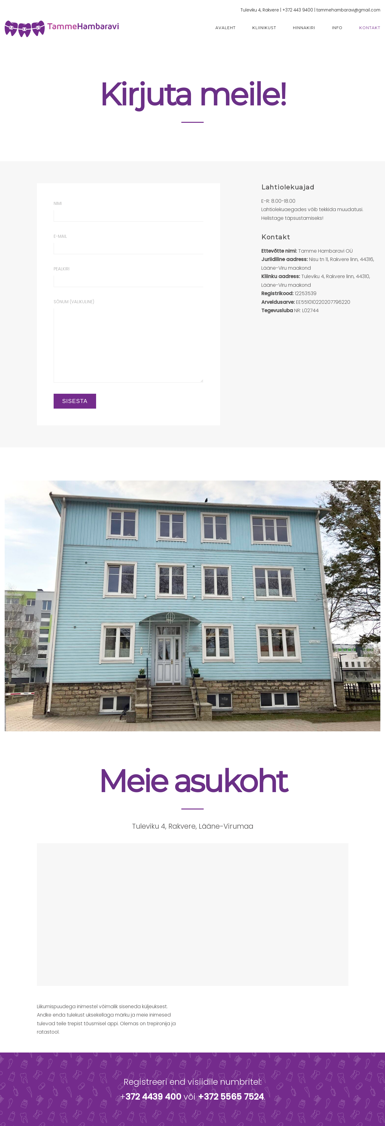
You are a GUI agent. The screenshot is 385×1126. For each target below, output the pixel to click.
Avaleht (225, 27)
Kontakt (369, 27)
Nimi (128, 211)
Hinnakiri (304, 27)
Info (337, 27)
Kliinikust (264, 27)
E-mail (128, 244)
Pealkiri (128, 276)
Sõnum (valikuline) (128, 341)
